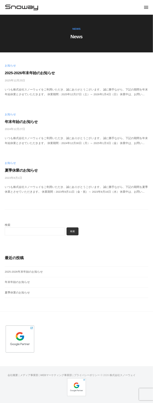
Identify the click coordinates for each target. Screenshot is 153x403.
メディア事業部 (29, 375)
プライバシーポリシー (87, 375)
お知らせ (10, 65)
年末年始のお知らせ (21, 122)
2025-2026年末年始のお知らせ (30, 73)
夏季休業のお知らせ (21, 170)
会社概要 (13, 375)
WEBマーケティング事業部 (56, 375)
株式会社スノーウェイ (122, 375)
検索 (7, 224)
